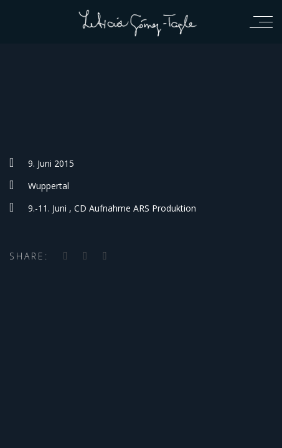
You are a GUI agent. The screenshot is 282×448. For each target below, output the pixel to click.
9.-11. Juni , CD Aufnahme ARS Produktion (112, 208)
